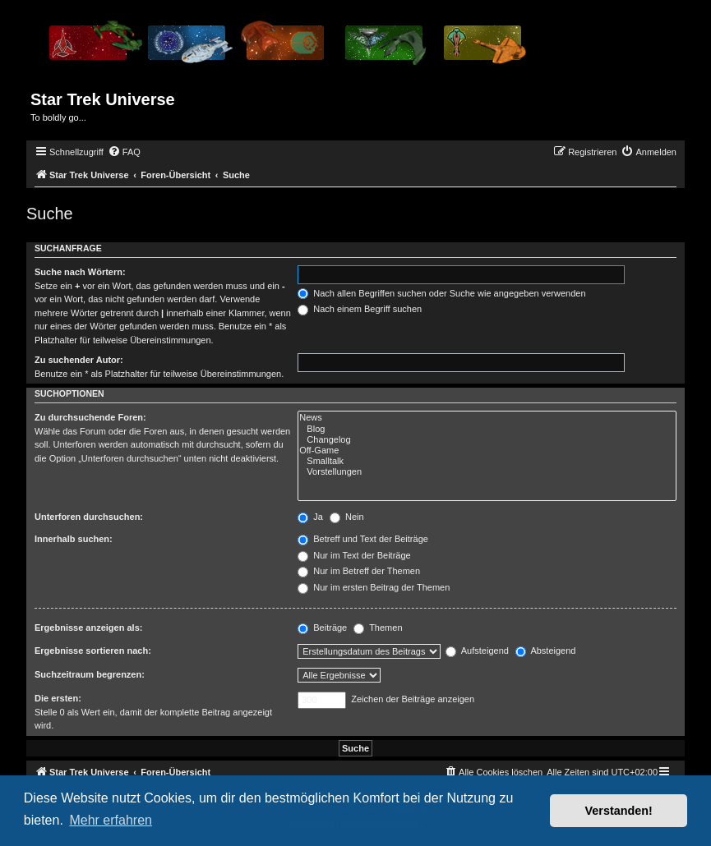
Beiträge (322, 627)
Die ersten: (58, 698)
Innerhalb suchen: (74, 539)
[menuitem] (124, 152)
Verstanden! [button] (619, 810)
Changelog (487, 439)
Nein (347, 517)
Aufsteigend (477, 650)
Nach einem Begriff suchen (360, 309)
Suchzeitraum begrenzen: (90, 674)
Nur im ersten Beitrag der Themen (374, 587)
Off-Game (487, 450)
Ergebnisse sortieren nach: (93, 650)
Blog (487, 429)
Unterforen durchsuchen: (89, 517)
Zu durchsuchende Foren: (90, 417)
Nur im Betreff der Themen (359, 571)
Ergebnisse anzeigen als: (88, 627)
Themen (377, 627)
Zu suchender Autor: (79, 360)
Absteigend (545, 650)
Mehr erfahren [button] (110, 820)
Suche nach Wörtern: (80, 272)
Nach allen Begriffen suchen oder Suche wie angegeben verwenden (441, 293)
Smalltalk (487, 461)
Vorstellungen (487, 472)
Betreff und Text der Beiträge (363, 539)
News (487, 417)
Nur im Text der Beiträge (354, 555)
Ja (310, 517)
